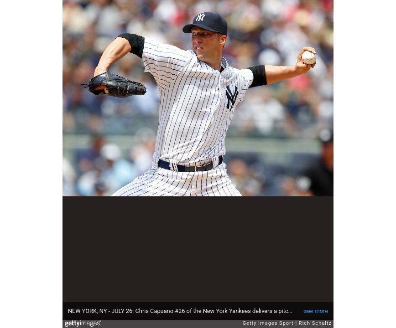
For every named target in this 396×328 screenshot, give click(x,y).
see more (316, 311)
